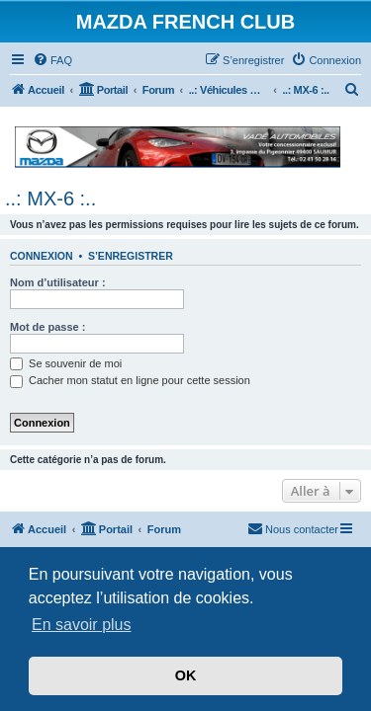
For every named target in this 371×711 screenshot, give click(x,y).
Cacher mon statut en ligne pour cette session (130, 380)
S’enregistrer (130, 256)
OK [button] (186, 675)
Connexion (41, 256)
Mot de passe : (47, 327)
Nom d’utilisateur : (58, 282)
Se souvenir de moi (66, 363)
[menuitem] (52, 60)
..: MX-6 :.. (50, 198)
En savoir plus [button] (82, 624)
